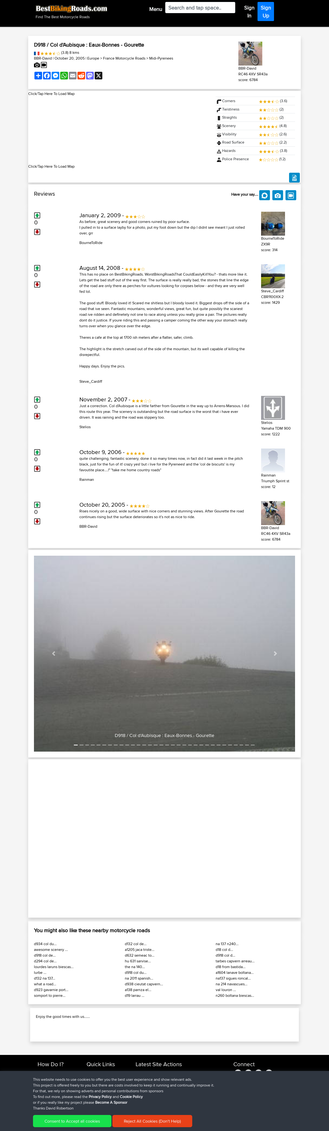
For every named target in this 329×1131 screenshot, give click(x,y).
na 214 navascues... (231, 984)
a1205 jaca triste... (139, 949)
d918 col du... (136, 972)
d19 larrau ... (134, 995)
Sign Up (266, 11)
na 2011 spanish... (139, 978)
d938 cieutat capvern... (144, 984)
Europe (93, 58)
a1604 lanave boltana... (235, 972)
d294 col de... (45, 961)
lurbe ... (40, 972)
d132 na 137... (44, 978)
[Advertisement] (119, 130)
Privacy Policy (100, 1096)
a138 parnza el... (138, 989)
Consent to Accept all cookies (72, 1121)
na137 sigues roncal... (233, 978)
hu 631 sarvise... (138, 961)
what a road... (45, 984)
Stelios (85, 427)
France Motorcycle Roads (124, 58)
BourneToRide (91, 242)
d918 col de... (45, 955)
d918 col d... (225, 955)
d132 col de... (136, 944)
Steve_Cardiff (90, 381)
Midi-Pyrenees (161, 58)
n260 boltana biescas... (235, 995)
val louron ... (226, 989)
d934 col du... (45, 944)
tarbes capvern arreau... (235, 961)
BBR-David (43, 58)
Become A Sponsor (111, 1102)
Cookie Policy (131, 1096)
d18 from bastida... (231, 967)
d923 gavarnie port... (51, 989)
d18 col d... (224, 949)
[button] (53, 654)
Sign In (249, 11)
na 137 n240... (227, 944)
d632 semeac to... (139, 955)
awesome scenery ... (51, 949)
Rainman (86, 479)
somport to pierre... (50, 995)
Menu (155, 9)
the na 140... (135, 967)
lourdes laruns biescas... (54, 967)
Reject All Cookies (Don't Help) (152, 1121)
